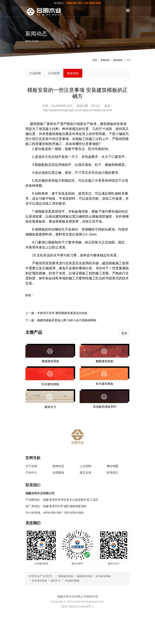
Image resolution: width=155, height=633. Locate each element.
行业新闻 (35, 73)
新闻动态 (105, 60)
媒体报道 (117, 60)
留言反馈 (85, 472)
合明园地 (58, 472)
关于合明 (31, 466)
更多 (124, 333)
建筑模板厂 (38, 124)
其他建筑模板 (72, 580)
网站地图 (112, 466)
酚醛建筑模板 (84, 576)
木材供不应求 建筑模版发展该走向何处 (62, 313)
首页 (94, 60)
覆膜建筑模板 (65, 576)
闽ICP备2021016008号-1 (77, 606)
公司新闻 (54, 73)
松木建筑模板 (103, 576)
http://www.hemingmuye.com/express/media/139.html (77, 110)
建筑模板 (62, 216)
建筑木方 (56, 580)
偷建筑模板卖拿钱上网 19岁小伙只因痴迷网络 (66, 320)
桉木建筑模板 (39, 580)
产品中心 (31, 472)
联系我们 (112, 472)
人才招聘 (85, 466)
